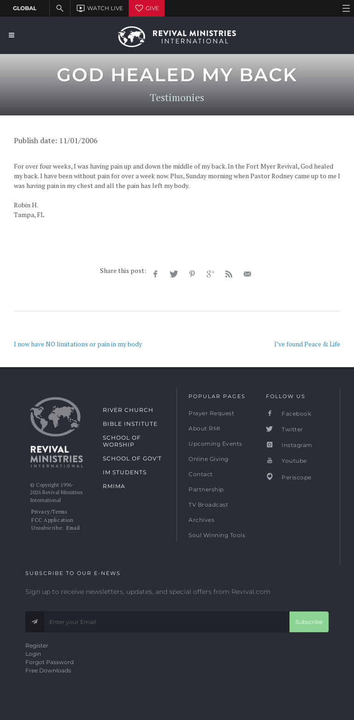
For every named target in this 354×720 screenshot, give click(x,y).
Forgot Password (49, 662)
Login (33, 653)
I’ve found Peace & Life (307, 343)
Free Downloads (48, 670)
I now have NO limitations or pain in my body (78, 343)
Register (36, 645)
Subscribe (309, 621)
